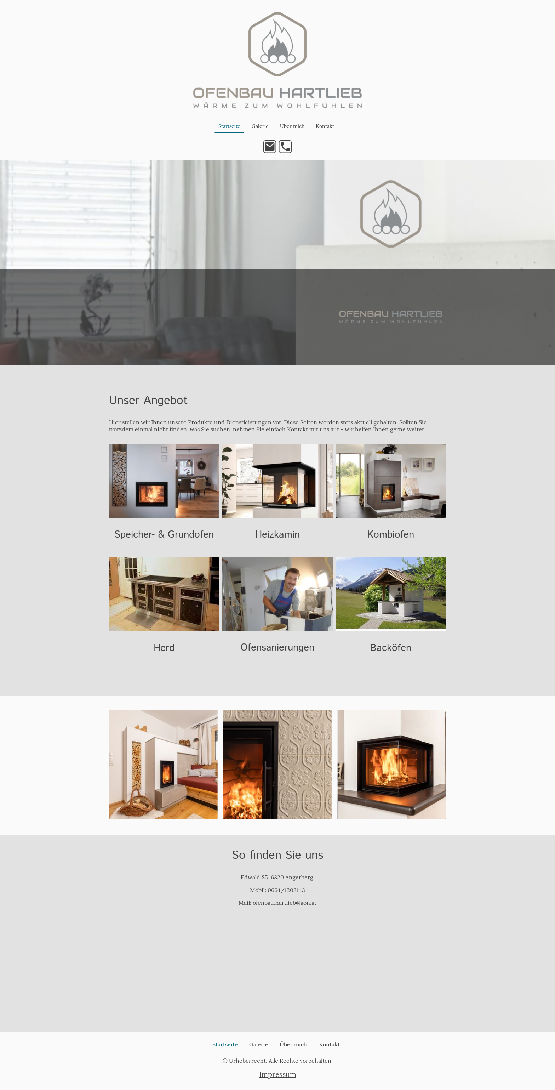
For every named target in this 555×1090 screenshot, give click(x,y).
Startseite (229, 126)
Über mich (292, 126)
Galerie (260, 126)
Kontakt (325, 126)
